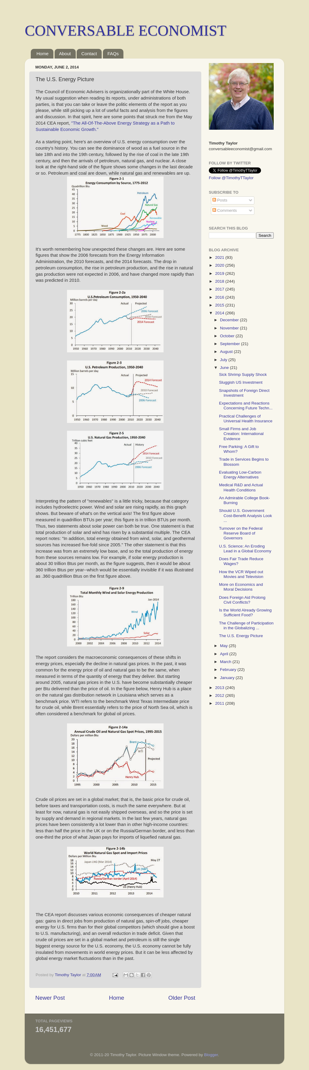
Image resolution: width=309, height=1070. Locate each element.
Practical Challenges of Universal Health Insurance (245, 418)
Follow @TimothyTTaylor (231, 178)
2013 (220, 687)
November (230, 328)
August (227, 351)
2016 (220, 297)
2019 (220, 273)
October (228, 336)
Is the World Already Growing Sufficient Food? (245, 612)
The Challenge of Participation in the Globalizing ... (246, 625)
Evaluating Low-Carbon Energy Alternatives (240, 474)
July (224, 359)
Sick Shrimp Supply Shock (243, 374)
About (65, 53)
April (224, 654)
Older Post (181, 998)
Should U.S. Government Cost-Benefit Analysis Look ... (245, 515)
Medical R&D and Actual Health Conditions (241, 487)
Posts (220, 200)
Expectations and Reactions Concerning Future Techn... (246, 405)
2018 (220, 281)
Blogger (211, 1055)
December (230, 320)
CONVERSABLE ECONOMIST (125, 30)
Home (43, 53)
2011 (220, 703)
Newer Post (50, 998)
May (224, 645)
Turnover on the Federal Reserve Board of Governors (241, 533)
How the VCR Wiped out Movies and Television (241, 574)
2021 (220, 257)
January (228, 677)
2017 (220, 289)
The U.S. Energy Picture (241, 635)
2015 (220, 305)
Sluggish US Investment (241, 382)
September (230, 343)
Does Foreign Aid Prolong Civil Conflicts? (242, 600)
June (225, 367)
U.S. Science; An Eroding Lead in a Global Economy (245, 548)
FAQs (113, 53)
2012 (220, 695)
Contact (89, 53)
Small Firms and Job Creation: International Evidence (241, 434)
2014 (220, 313)
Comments (224, 210)
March (226, 661)
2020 (220, 265)
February (228, 669)
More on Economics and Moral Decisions (241, 587)
